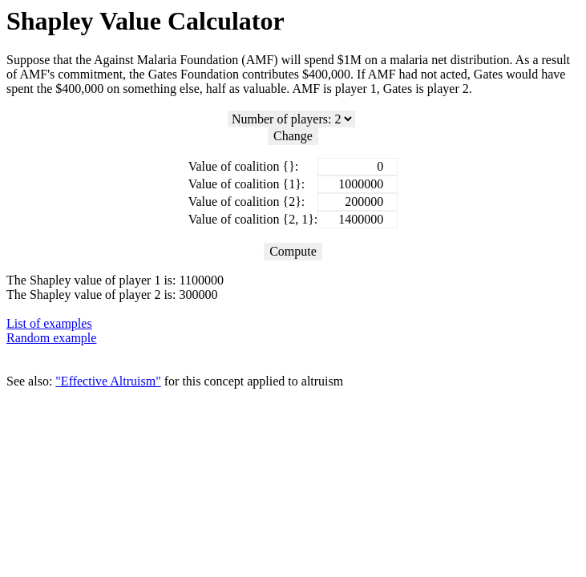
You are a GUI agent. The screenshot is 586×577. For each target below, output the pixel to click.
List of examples (49, 323)
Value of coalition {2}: (246, 201)
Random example (51, 338)
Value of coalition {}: (243, 166)
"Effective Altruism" (107, 381)
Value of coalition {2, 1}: (253, 219)
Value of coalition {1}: (246, 184)
